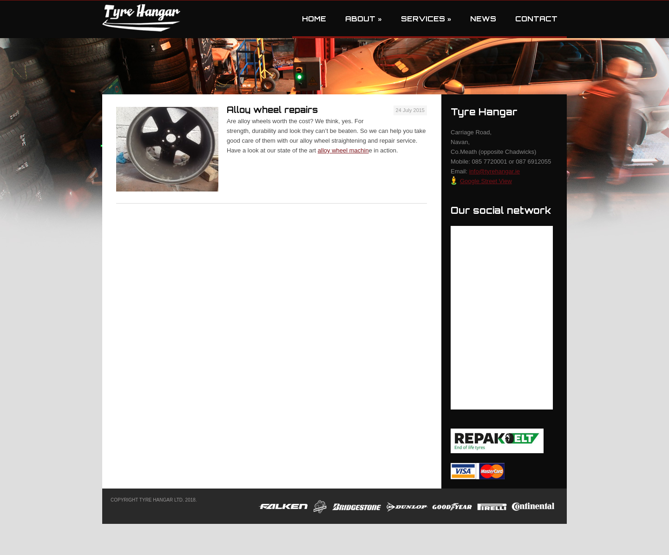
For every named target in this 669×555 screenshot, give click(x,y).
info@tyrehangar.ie (494, 171)
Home (314, 18)
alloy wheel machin (343, 150)
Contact (536, 18)
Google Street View (481, 181)
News (483, 18)
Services (426, 18)
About (363, 18)
